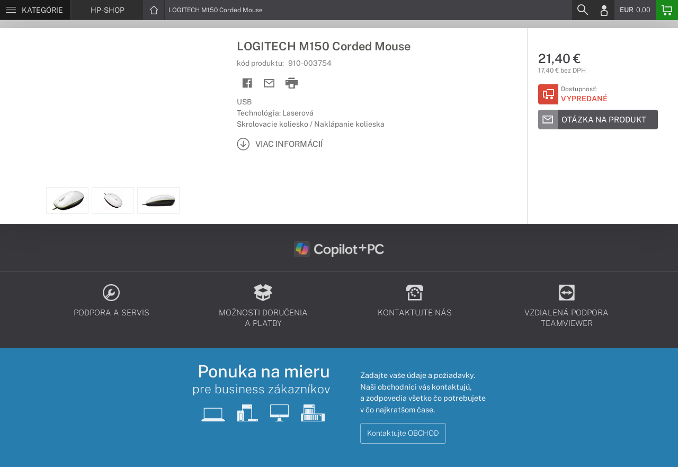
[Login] (603, 10)
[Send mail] (269, 83)
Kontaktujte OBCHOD (403, 433)
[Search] (582, 10)
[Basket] (667, 10)
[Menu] (35, 10)
